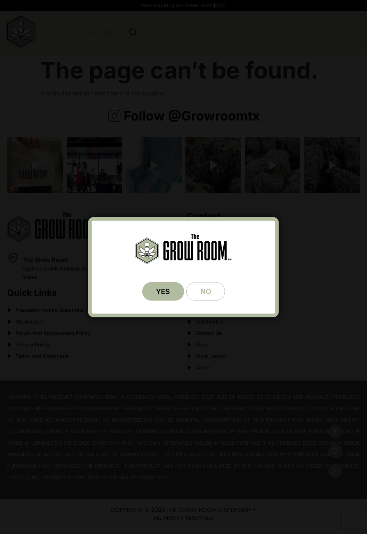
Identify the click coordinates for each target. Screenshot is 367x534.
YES (163, 291)
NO (206, 291)
